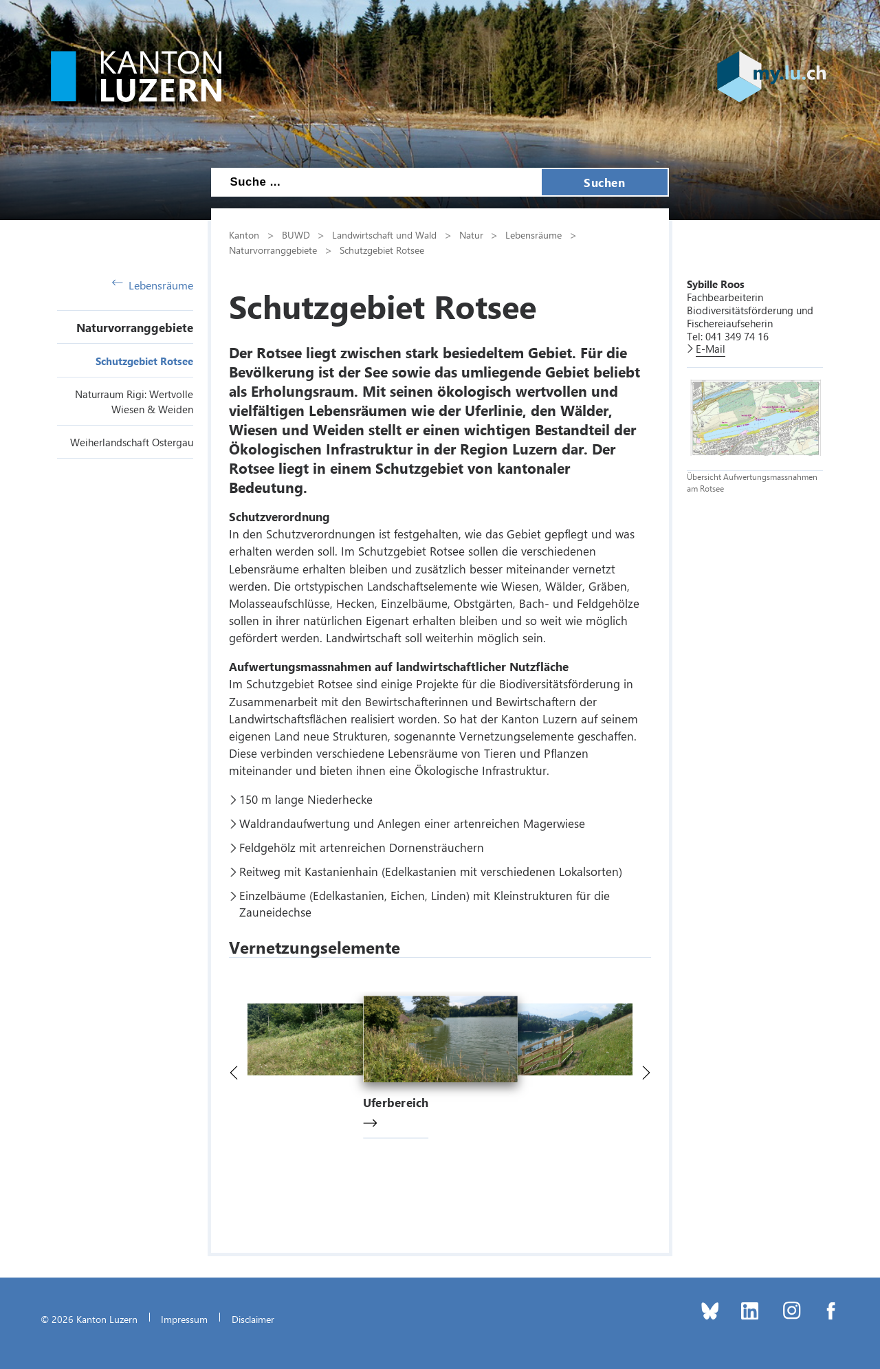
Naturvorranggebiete (134, 327)
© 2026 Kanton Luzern (89, 1319)
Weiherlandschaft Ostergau (131, 442)
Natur (471, 234)
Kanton (244, 234)
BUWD (296, 234)
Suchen (604, 182)
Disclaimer (253, 1319)
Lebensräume (152, 285)
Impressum (184, 1319)
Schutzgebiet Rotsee (144, 361)
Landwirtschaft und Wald (384, 234)
